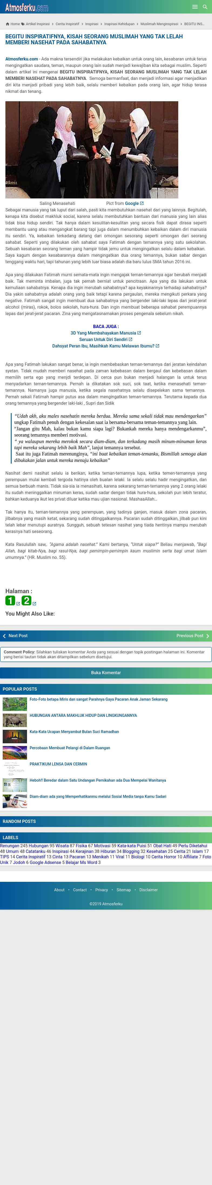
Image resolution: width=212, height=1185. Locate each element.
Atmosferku (112, 904)
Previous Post (190, 635)
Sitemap (124, 890)
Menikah (100, 856)
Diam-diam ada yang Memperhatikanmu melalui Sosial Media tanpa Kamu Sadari (98, 797)
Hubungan (38, 845)
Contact (80, 890)
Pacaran (77, 856)
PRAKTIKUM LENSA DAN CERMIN (58, 764)
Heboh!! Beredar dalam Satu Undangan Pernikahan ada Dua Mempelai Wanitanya (98, 780)
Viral (120, 856)
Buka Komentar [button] (106, 672)
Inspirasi (60, 851)
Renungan (9, 845)
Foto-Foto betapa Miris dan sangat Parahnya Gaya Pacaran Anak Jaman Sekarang (98, 699)
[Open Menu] (194, 6)
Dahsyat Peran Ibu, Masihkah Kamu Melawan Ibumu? (103, 346)
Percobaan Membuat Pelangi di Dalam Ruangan (70, 748)
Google (132, 203)
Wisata (62, 845)
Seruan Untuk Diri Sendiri (103, 339)
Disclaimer (149, 890)
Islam (197, 851)
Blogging (131, 851)
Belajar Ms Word (81, 862)
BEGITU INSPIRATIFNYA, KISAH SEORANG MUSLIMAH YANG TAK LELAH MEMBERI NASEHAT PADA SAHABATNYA (94, 39)
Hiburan (108, 851)
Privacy (101, 890)
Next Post (18, 635)
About (59, 890)
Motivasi (102, 845)
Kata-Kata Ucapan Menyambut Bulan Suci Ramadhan (74, 732)
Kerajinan (84, 851)
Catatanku (35, 851)
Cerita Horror (164, 856)
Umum (12, 851)
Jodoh (19, 862)
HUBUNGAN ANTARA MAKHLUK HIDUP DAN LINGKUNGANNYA (83, 716)
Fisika (81, 845)
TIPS (4, 856)
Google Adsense (45, 862)
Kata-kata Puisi (131, 845)
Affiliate (190, 856)
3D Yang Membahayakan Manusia (103, 333)
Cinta (57, 856)
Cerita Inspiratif (30, 856)
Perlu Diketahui (193, 845)
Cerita (179, 851)
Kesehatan (156, 851)
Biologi (137, 856)
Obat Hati (162, 845)
